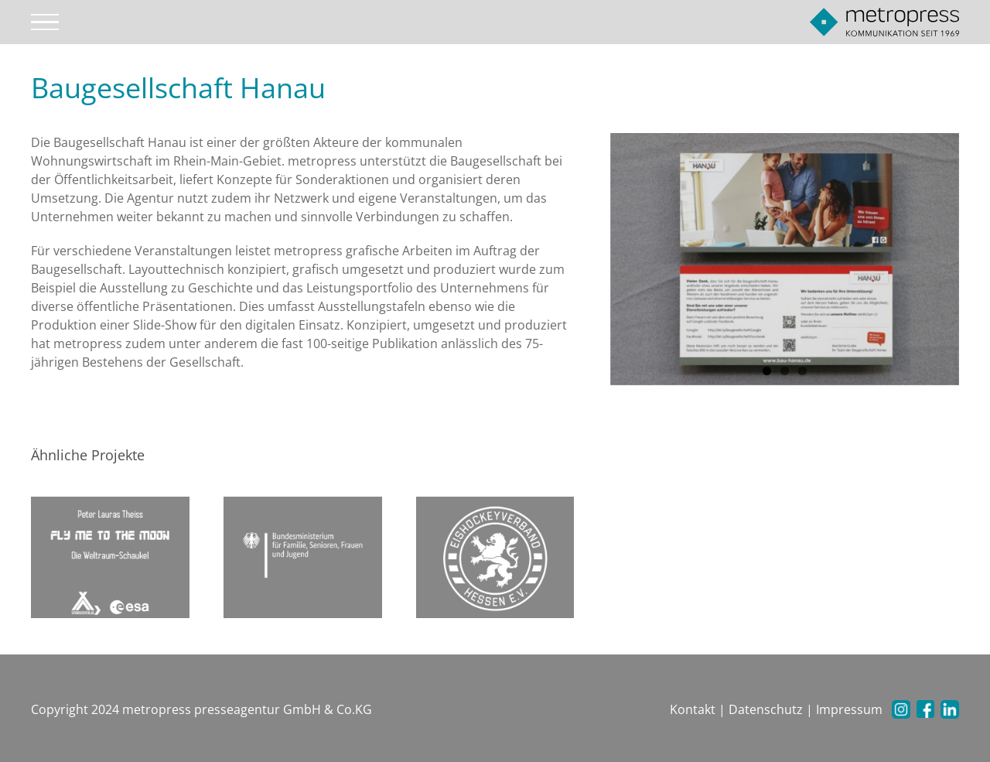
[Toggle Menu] (45, 22)
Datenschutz (766, 709)
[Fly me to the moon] (110, 556)
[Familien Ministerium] (303, 556)
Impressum (849, 709)
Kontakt (692, 709)
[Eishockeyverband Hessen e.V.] (495, 556)
